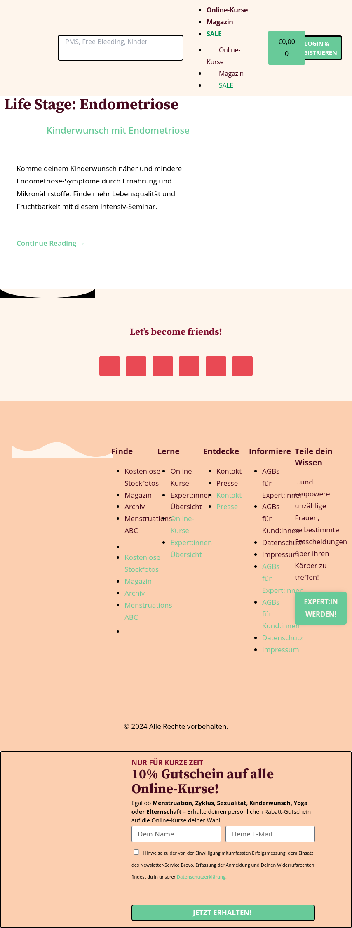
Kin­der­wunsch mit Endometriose (118, 130)
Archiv (134, 506)
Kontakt (229, 471)
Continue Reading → (50, 243)
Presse (227, 483)
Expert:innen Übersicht (191, 501)
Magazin (220, 21)
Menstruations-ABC (149, 524)
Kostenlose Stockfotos (142, 477)
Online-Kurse (227, 9)
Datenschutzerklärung (201, 877)
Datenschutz (282, 542)
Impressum (280, 554)
